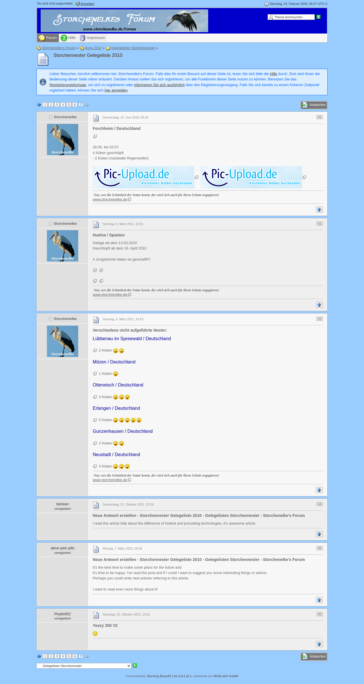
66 (319, 614)
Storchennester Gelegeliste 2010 (87, 55)
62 (319, 223)
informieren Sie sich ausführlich (159, 85)
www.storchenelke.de (110, 199)
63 (319, 319)
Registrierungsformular (67, 85)
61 (319, 117)
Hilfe (273, 74)
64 (319, 504)
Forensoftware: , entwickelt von (182, 676)
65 (319, 548)
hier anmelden (115, 90)
